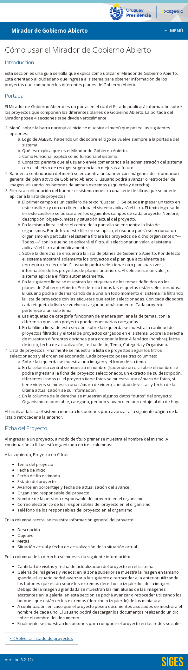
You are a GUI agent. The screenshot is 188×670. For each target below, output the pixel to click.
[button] (172, 30)
